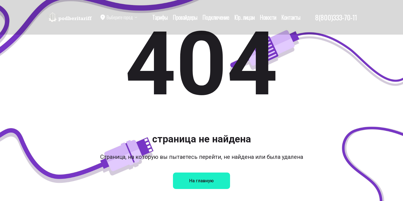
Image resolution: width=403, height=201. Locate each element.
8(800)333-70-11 (336, 17)
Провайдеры (185, 17)
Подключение (215, 17)
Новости (268, 17)
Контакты (290, 17)
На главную (201, 180)
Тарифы (160, 17)
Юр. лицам (244, 17)
